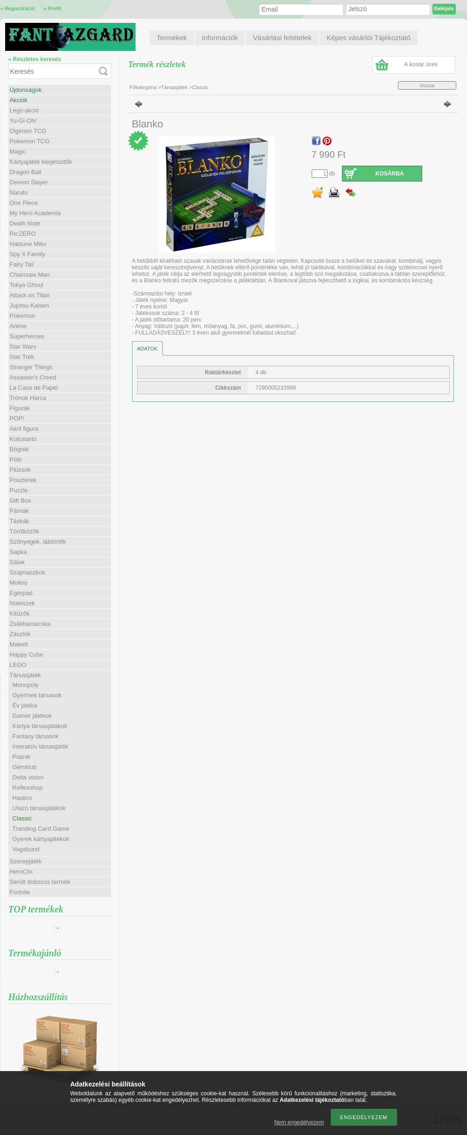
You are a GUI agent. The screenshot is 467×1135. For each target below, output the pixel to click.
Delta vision (28, 777)
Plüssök (20, 469)
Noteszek (22, 603)
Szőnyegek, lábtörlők (38, 541)
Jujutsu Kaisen (29, 305)
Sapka (18, 551)
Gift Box (20, 500)
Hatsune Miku (28, 243)
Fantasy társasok (36, 736)
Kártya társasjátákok (40, 725)
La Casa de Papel (34, 387)
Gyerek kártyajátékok (41, 838)
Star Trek (22, 356)
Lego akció (24, 110)
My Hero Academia (35, 213)
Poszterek (23, 479)
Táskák (19, 521)
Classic (22, 818)
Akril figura (24, 428)
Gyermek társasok (37, 695)
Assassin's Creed (33, 377)
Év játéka (25, 705)
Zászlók (20, 634)
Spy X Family (28, 254)
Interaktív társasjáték (41, 746)
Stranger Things (31, 367)
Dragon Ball (26, 171)
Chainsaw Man (30, 274)
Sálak (17, 562)
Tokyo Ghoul (26, 284)
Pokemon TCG (30, 141)
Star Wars (23, 346)
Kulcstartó (23, 438)
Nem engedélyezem (299, 1122)
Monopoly (26, 684)
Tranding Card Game (41, 828)
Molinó (19, 582)
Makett (19, 644)
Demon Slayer (29, 182)
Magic (18, 151)
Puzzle (19, 490)
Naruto (19, 192)
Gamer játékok (32, 715)
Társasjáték (174, 87)
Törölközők (25, 531)
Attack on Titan (30, 295)
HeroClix (21, 871)
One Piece (24, 202)
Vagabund (26, 849)
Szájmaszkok (28, 572)
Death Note (25, 223)
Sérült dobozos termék (40, 881)
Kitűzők (20, 613)
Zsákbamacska (30, 623)
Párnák (19, 510)
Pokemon (22, 315)
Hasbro (22, 797)
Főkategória (143, 87)
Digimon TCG (28, 130)
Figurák (20, 408)
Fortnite (20, 892)
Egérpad (21, 592)
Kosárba (390, 173)
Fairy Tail (22, 264)
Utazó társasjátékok (39, 808)
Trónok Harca (28, 397)
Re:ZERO (23, 233)
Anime (18, 325)
